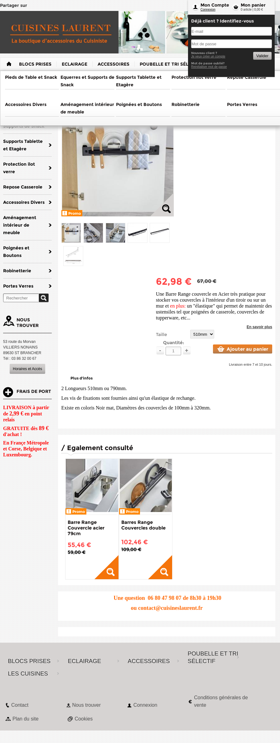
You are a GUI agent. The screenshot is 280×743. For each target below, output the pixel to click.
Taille (161, 334)
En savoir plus (259, 327)
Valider (262, 55)
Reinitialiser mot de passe (209, 66)
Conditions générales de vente (221, 701)
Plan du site (25, 718)
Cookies (84, 718)
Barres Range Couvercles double (143, 525)
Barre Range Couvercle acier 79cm (86, 527)
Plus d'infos (81, 378)
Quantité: (173, 342)
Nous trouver (86, 705)
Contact (19, 705)
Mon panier (253, 5)
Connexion (207, 9)
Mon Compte (214, 5)
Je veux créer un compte (208, 56)
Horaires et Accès (27, 369)
